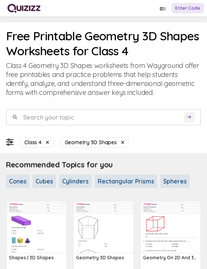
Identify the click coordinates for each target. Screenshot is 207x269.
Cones (18, 181)
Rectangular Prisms (126, 181)
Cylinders (75, 181)
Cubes (44, 181)
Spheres (175, 181)
